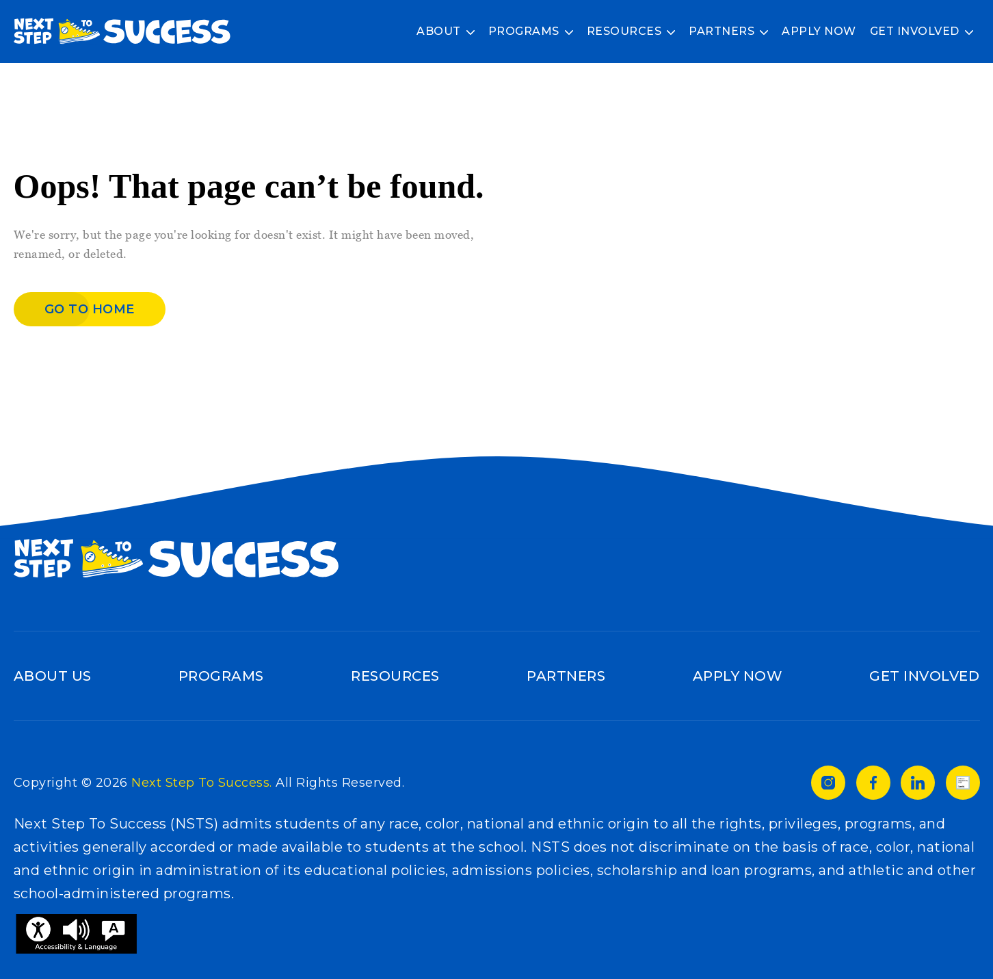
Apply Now (819, 31)
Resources (624, 31)
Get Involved (914, 31)
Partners (721, 31)
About (438, 31)
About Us (53, 676)
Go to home (89, 309)
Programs (523, 31)
